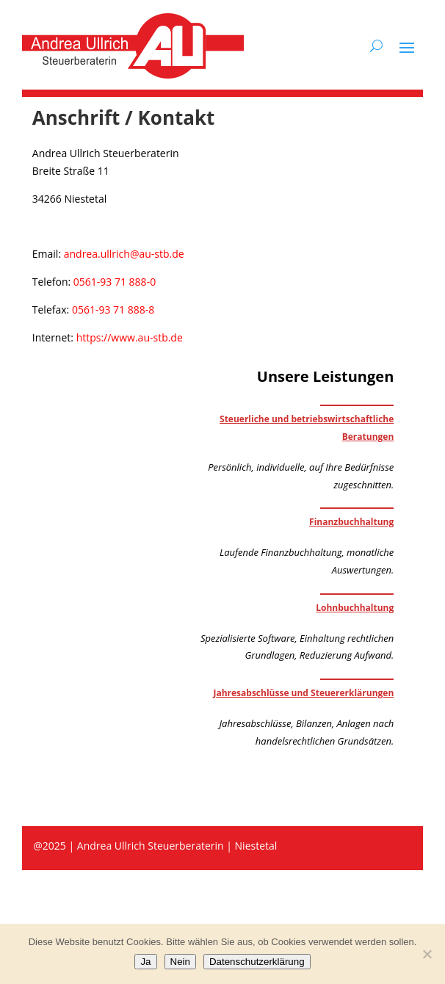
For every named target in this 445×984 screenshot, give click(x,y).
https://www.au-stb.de (129, 337)
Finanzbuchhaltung (351, 521)
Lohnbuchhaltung (355, 607)
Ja (145, 961)
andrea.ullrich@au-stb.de (124, 254)
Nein (180, 961)
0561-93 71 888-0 (114, 282)
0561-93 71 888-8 (113, 309)
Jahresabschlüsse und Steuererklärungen (303, 693)
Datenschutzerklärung (257, 961)
